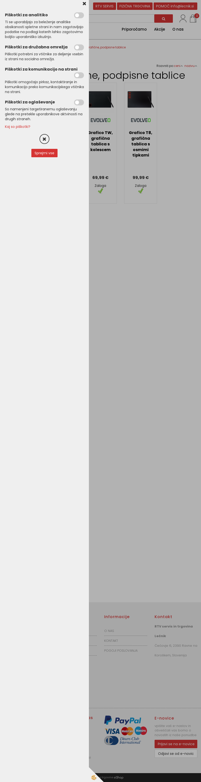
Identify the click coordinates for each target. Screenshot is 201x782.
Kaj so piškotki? (17, 126)
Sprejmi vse (44, 153)
